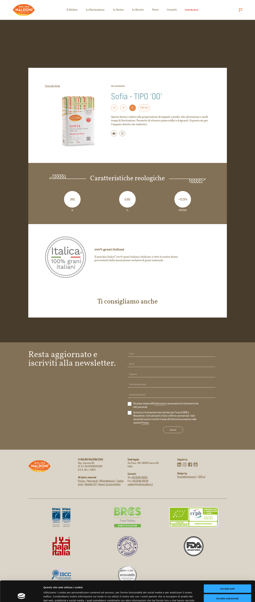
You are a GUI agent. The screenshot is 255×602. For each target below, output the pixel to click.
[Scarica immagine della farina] (114, 133)
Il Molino (72, 10)
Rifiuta (227, 588)
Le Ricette (138, 10)
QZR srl (201, 476)
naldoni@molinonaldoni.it (140, 484)
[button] (122, 133)
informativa (160, 403)
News (155, 10)
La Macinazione (95, 10)
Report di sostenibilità (109, 484)
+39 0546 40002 (139, 477)
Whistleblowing (107, 480)
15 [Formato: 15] (123, 107)
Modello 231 (90, 484)
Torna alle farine (52, 86)
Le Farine (118, 10)
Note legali (92, 480)
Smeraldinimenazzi (186, 476)
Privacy (145, 422)
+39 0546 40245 (140, 480)
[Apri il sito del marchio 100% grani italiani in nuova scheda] (127, 257)
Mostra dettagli (174, 595)
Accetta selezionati (227, 578)
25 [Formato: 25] (114, 107)
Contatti (172, 10)
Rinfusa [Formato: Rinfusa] (144, 107)
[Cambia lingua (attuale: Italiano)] (240, 10)
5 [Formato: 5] (132, 107)
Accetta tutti (227, 569)
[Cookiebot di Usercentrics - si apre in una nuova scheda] (21, 595)
